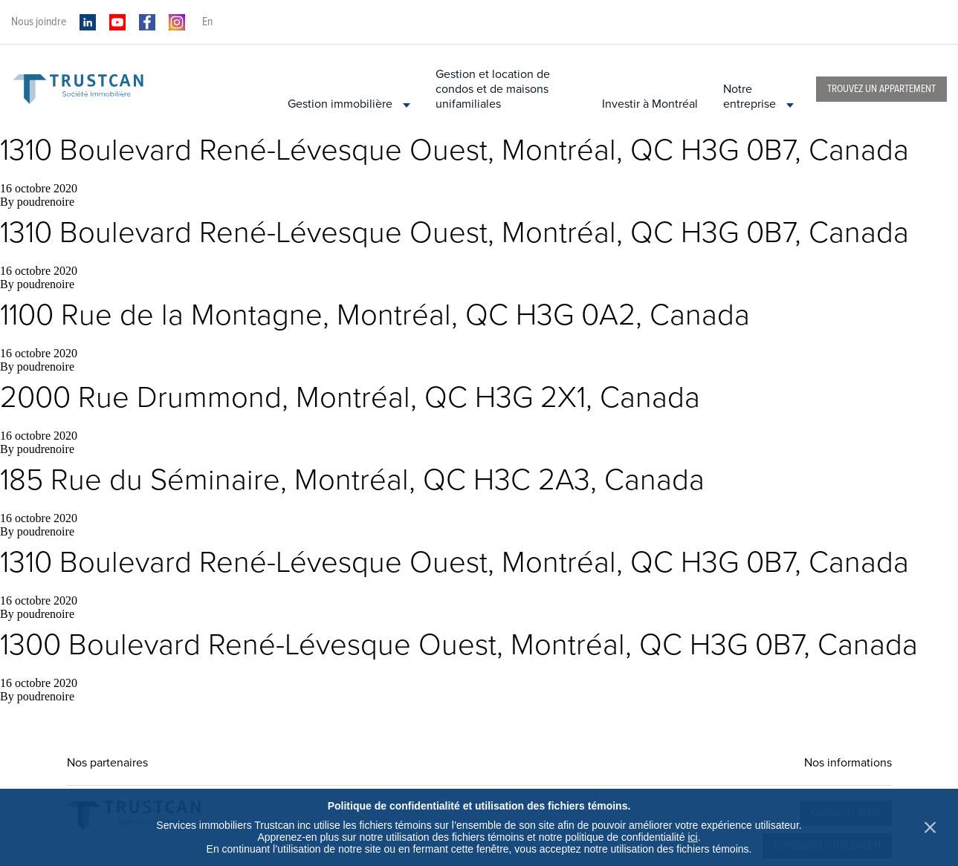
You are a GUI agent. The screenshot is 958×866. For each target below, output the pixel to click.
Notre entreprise (758, 96)
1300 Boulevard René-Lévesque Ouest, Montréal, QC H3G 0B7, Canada (459, 644)
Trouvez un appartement (881, 89)
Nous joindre (38, 22)
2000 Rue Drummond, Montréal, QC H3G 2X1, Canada (350, 397)
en (207, 22)
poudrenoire (45, 201)
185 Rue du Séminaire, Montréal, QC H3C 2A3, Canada (352, 480)
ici (692, 837)
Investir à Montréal (650, 104)
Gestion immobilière (349, 104)
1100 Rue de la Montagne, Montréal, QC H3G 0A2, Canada (375, 315)
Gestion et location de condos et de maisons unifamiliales (493, 89)
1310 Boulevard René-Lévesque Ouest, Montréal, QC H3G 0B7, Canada (454, 150)
